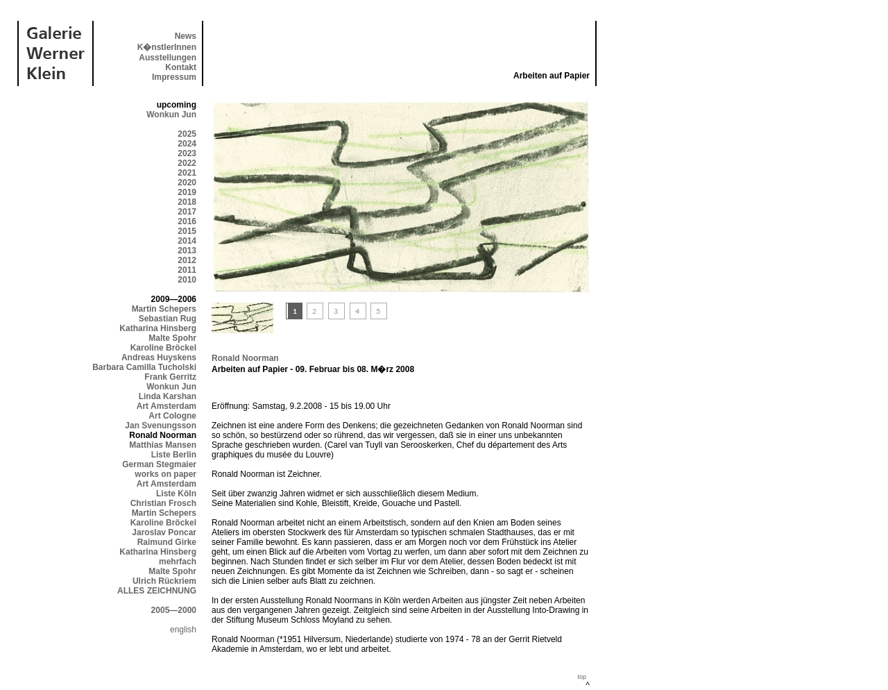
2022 (187, 163)
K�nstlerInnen (166, 47)
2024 (187, 144)
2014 (187, 241)
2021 (187, 173)
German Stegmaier (159, 464)
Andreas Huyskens (158, 357)
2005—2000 (173, 610)
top (581, 676)
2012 (187, 260)
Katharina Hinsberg (157, 328)
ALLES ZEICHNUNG (156, 591)
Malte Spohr (172, 338)
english (183, 629)
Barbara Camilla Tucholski (144, 367)
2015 (187, 231)
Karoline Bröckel (163, 348)
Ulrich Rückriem (164, 581)
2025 (187, 134)
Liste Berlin (173, 455)
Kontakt (180, 67)
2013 (187, 250)
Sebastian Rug (167, 318)
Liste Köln (176, 493)
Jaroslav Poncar (164, 532)
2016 (187, 221)
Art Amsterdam (166, 406)
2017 (187, 212)
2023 (187, 153)
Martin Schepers (164, 309)
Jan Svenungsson (160, 425)
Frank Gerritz (170, 377)
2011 (187, 270)
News (185, 36)
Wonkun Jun (171, 114)
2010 (187, 280)
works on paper (165, 474)
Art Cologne (172, 416)
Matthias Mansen (162, 445)
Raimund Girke (166, 542)
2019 (187, 192)
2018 (187, 202)
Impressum (174, 77)
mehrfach (177, 561)
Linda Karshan (167, 396)
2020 (187, 182)
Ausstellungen (167, 57)
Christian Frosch (163, 503)
